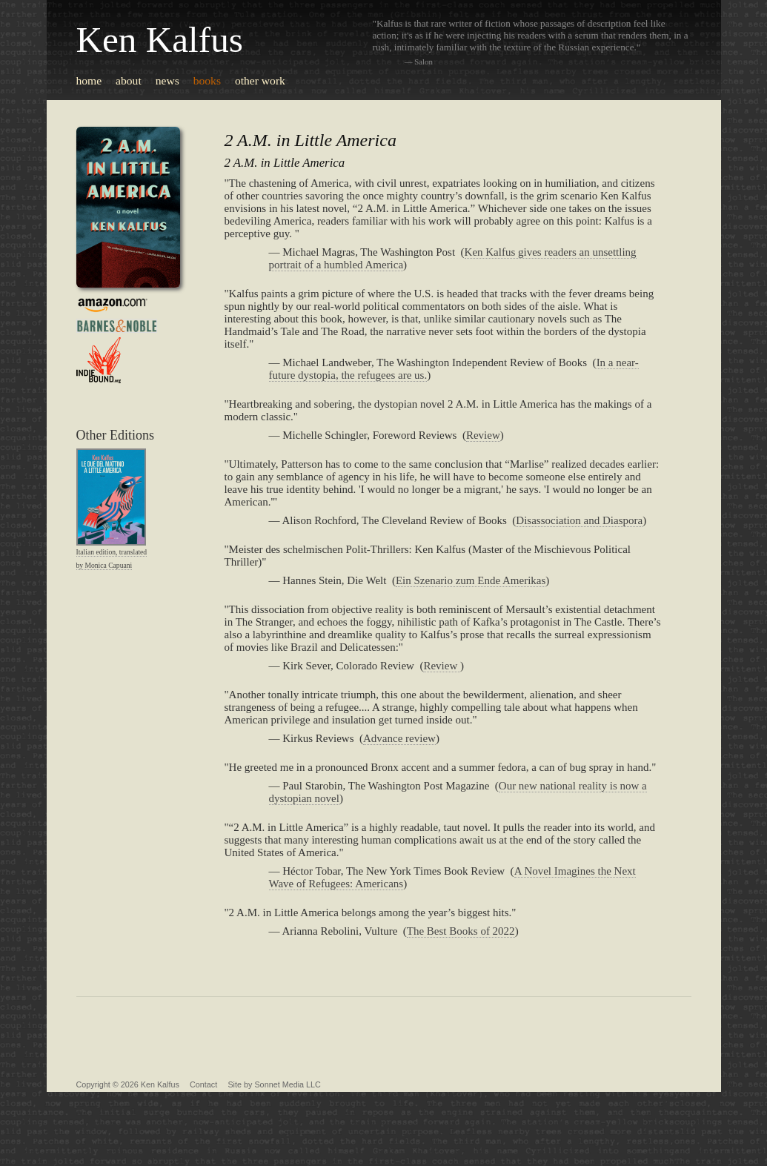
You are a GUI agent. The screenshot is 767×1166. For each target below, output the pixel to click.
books (207, 80)
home (89, 80)
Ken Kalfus (159, 39)
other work (260, 80)
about (129, 80)
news (167, 80)
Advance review (399, 738)
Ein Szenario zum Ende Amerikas (470, 580)
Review (483, 435)
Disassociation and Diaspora (579, 520)
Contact (203, 1084)
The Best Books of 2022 (461, 931)
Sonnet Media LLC (287, 1084)
